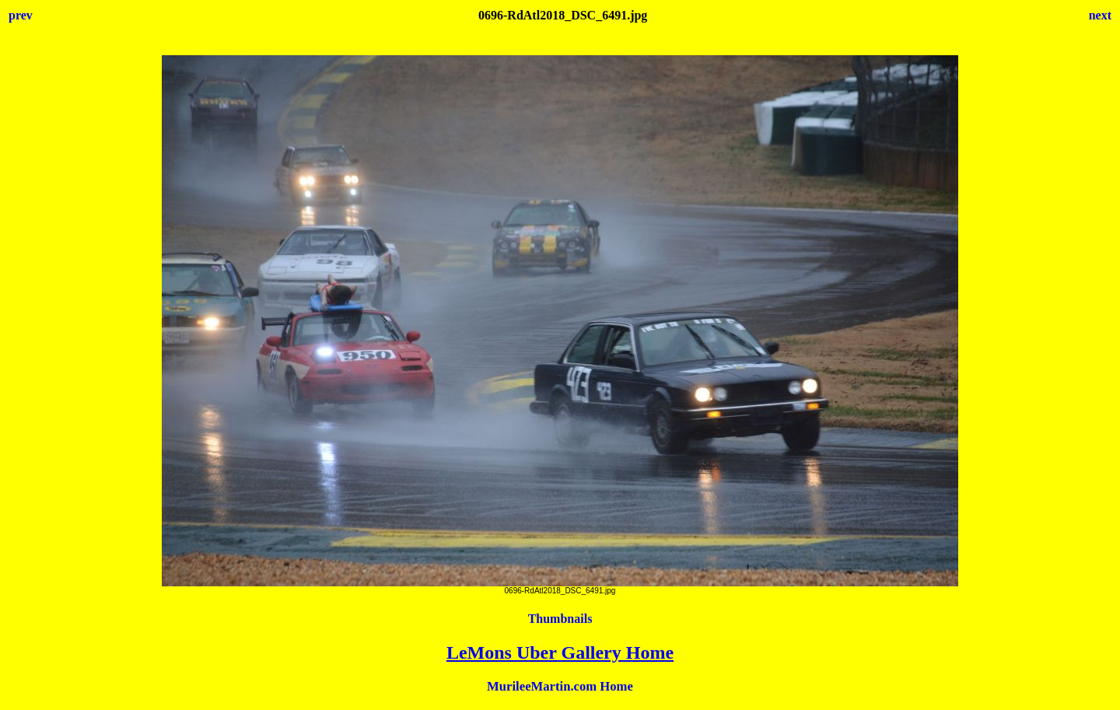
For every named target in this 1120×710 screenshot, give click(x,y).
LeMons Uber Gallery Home (560, 652)
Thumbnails (560, 618)
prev (21, 15)
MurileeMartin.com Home (560, 686)
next (1100, 15)
